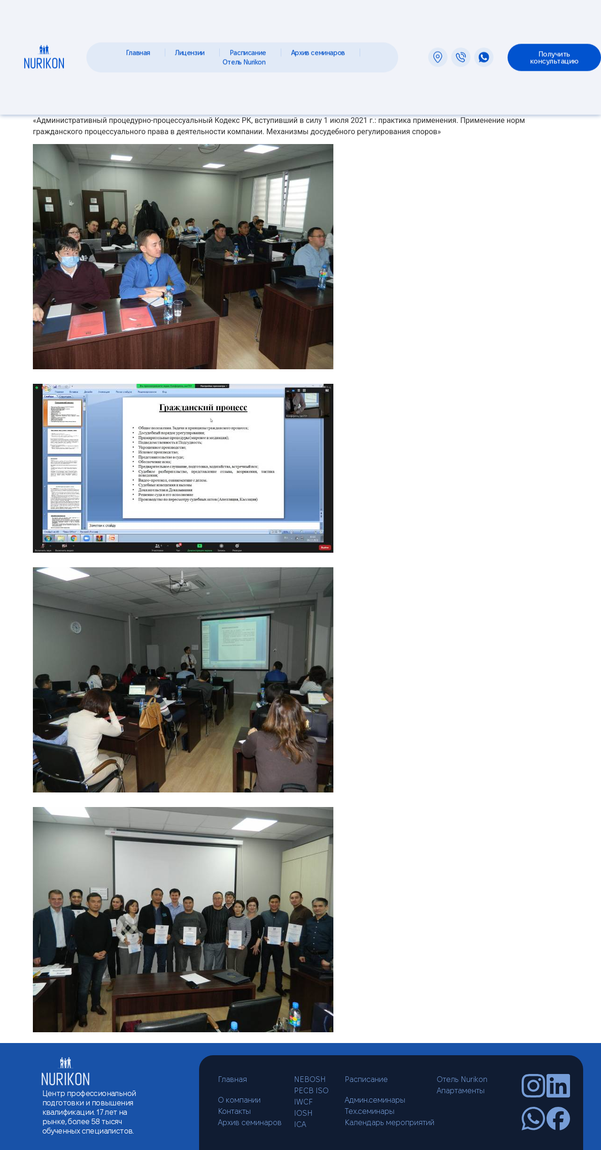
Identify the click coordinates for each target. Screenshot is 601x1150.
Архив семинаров (320, 48)
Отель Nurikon (246, 58)
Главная (140, 48)
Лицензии (192, 48)
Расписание (250, 48)
